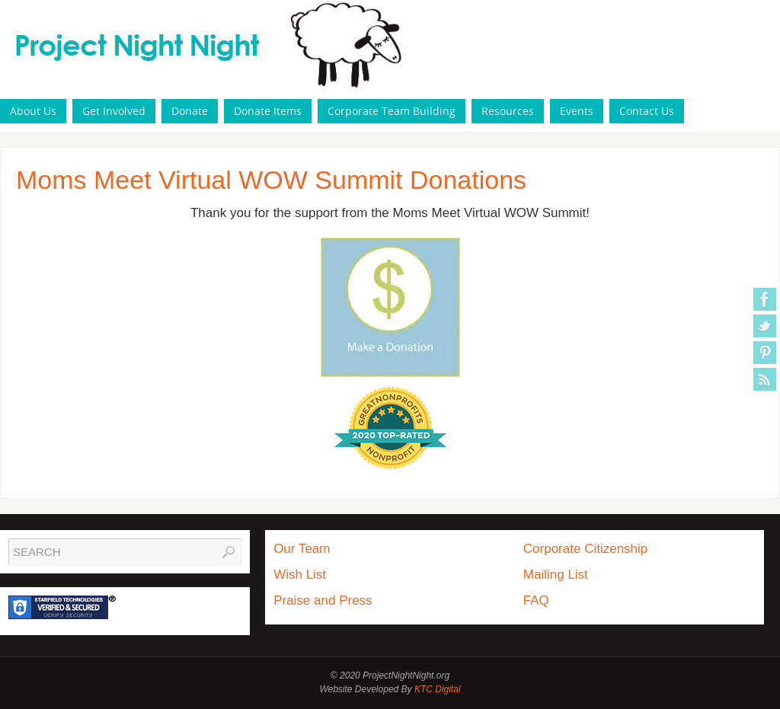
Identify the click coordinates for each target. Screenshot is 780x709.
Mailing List (555, 574)
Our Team (301, 548)
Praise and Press (322, 600)
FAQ (536, 600)
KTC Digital (437, 689)
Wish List (299, 574)
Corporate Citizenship (585, 548)
